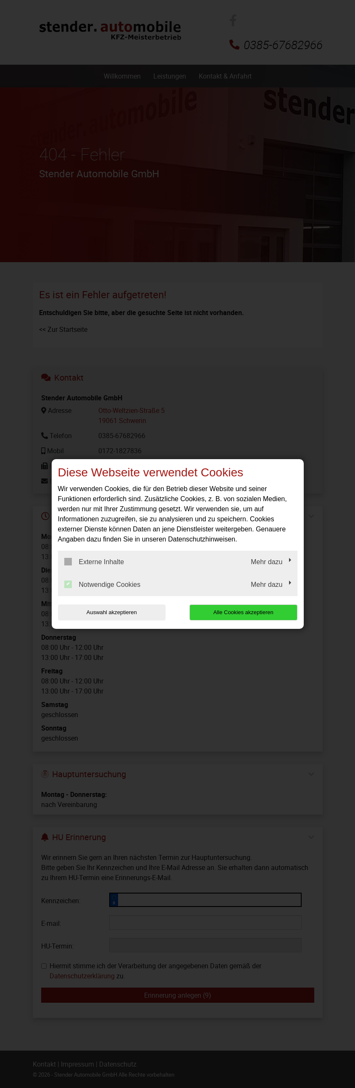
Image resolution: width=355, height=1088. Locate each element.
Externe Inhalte (94, 561)
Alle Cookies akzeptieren (243, 612)
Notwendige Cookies (102, 584)
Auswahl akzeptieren (112, 612)
